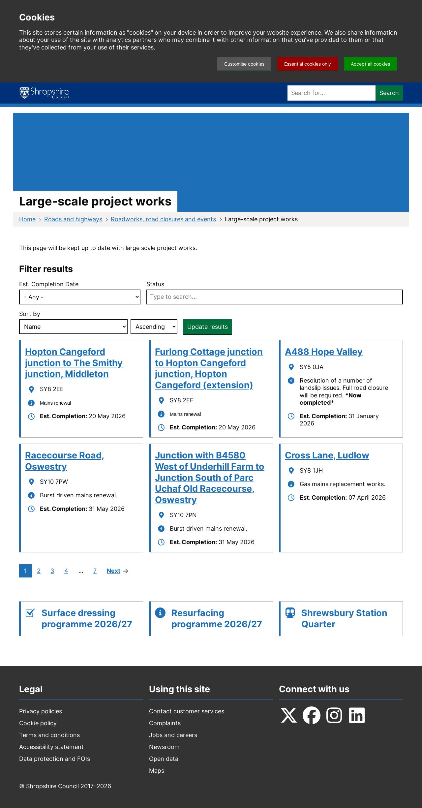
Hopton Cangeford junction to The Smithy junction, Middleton (74, 363)
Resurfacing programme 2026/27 (216, 618)
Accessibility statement (51, 746)
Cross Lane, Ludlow (327, 455)
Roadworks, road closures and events (163, 219)
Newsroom (164, 746)
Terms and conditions (49, 734)
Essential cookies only (307, 64)
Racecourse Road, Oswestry (64, 461)
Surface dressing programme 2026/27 (87, 618)
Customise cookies (244, 64)
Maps (156, 770)
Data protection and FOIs (54, 758)
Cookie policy (38, 723)
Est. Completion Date (48, 284)
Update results (207, 326)
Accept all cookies (370, 64)
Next (114, 571)
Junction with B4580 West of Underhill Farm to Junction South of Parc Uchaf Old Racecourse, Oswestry (209, 477)
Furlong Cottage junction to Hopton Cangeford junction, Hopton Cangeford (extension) (209, 368)
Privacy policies (40, 711)
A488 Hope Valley (324, 351)
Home (27, 219)
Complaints (165, 723)
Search (389, 92)
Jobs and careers (173, 734)
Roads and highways (73, 219)
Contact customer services (186, 711)
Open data (163, 758)
